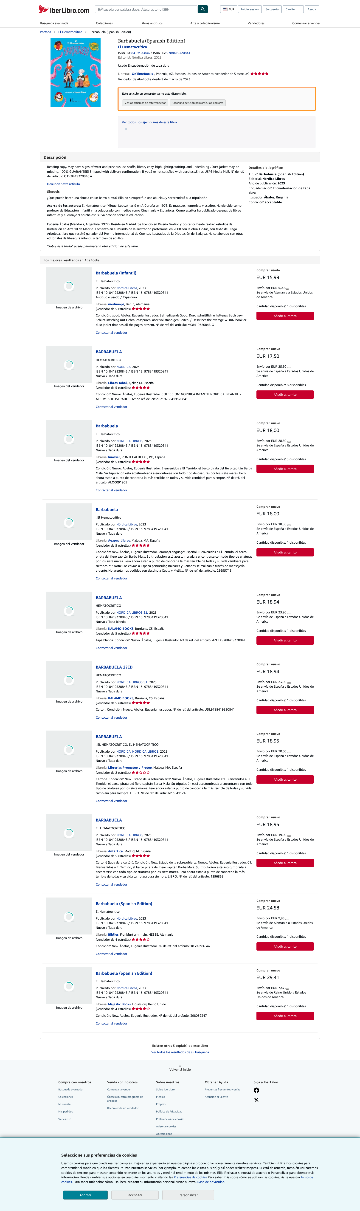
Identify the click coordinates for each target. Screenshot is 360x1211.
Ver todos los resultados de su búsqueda (180, 1052)
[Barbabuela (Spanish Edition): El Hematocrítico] (76, 40)
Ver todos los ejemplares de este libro (149, 122)
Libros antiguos (152, 23)
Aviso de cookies (166, 1126)
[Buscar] (203, 9)
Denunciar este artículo (63, 184)
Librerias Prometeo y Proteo (130, 768)
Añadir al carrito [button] (285, 316)
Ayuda (312, 9)
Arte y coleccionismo (205, 23)
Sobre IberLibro (165, 1089)
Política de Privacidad (169, 1111)
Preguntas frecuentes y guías (222, 1089)
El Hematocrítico (70, 32)
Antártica (115, 851)
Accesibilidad (164, 1134)
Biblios (113, 935)
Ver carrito (64, 1119)
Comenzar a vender (306, 23)
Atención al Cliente (216, 1097)
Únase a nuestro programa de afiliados (125, 1099)
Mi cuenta (64, 1104)
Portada (45, 32)
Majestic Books (119, 1004)
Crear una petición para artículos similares (197, 102)
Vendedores (256, 23)
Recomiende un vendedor (122, 1108)
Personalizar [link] (188, 1195)
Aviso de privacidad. (211, 1182)
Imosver (114, 457)
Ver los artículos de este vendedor (145, 102)
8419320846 (140, 53)
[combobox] (146, 9)
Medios (160, 1097)
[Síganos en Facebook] (256, 1091)
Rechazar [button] (135, 1195)
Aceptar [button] (85, 1195)
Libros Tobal (117, 383)
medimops (116, 304)
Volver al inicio (180, 1070)
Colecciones (104, 23)
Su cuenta (272, 9)
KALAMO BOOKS (120, 629)
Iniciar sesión (250, 9)
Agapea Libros (119, 540)
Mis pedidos (65, 1111)
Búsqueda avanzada (54, 23)
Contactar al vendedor (111, 333)
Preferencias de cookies (190, 1177)
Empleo (161, 1104)
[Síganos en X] (256, 1100)
